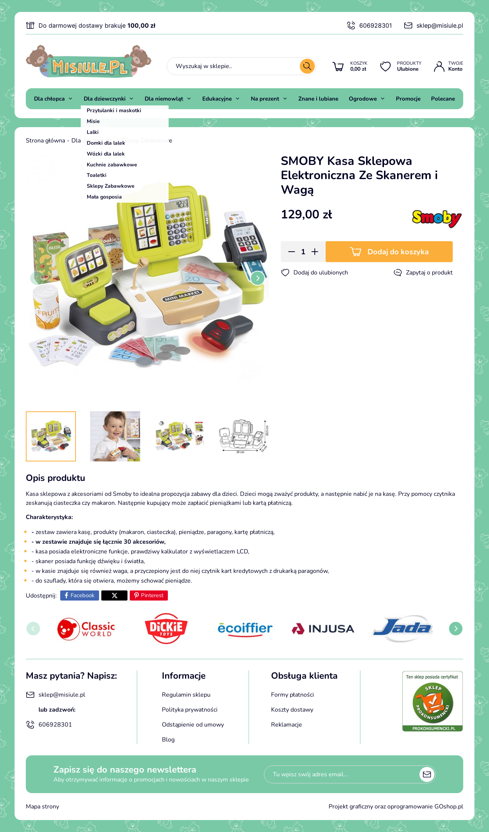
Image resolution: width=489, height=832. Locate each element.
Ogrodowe (363, 98)
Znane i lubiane (318, 98)
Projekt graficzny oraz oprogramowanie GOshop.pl (396, 806)
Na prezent (265, 98)
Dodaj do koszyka (398, 252)
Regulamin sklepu (186, 695)
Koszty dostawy (292, 710)
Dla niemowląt (164, 98)
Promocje (408, 98)
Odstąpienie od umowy (193, 725)
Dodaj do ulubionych (314, 272)
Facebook (83, 595)
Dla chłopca (49, 98)
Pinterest (152, 595)
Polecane (443, 98)
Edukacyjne (217, 98)
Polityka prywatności (190, 710)
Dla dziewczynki (105, 98)
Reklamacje (286, 725)
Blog (168, 740)
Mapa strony (42, 806)
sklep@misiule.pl (433, 25)
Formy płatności (292, 695)
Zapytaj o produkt (423, 272)
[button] (289, 251)
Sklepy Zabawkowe (146, 140)
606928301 (369, 25)
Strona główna (45, 140)
